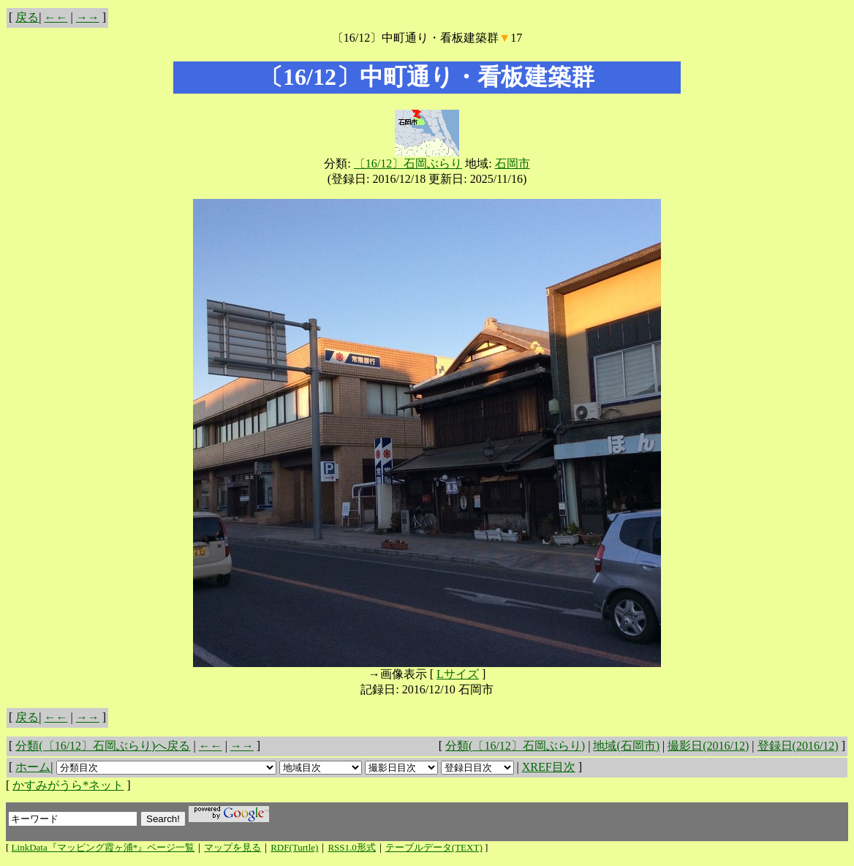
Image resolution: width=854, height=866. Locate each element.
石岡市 (512, 163)
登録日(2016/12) (798, 745)
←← (56, 17)
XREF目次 (548, 767)
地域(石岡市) (626, 745)
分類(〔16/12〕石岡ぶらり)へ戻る (102, 745)
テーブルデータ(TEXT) (434, 847)
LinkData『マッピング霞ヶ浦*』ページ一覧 (103, 847)
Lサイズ (458, 674)
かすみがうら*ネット (68, 785)
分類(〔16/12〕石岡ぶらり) (515, 745)
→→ (87, 17)
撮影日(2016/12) (708, 745)
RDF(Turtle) (294, 847)
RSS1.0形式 (351, 847)
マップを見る (232, 847)
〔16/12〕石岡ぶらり (408, 163)
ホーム (32, 767)
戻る (27, 17)
